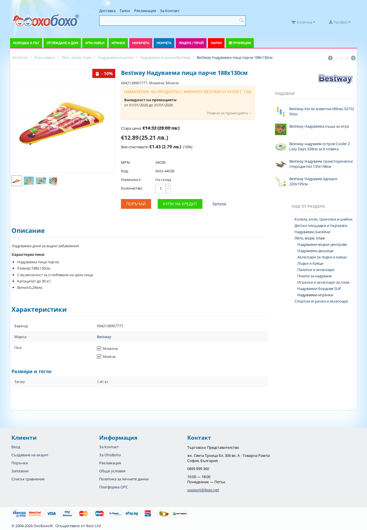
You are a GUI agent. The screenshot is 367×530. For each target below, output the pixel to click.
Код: (124, 171)
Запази (219, 203)
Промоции (242, 43)
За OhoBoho (110, 454)
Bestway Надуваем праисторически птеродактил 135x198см (321, 164)
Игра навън (94, 43)
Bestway (104, 336)
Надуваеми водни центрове (322, 244)
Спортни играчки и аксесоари (321, 301)
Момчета (164, 43)
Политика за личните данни (124, 479)
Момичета (140, 43)
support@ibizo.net (203, 489)
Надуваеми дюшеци (315, 250)
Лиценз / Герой (191, 43)
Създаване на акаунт (29, 454)
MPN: (125, 162)
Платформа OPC (113, 487)
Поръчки (19, 462)
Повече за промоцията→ (229, 113)
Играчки (118, 43)
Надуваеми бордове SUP (319, 288)
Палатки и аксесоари (315, 269)
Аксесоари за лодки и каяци (322, 257)
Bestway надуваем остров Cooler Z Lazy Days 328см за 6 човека (319, 146)
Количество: (132, 188)
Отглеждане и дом (62, 43)
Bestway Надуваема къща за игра (319, 126)
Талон (125, 10)
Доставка (107, 10)
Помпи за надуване (314, 275)
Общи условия (112, 471)
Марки (216, 43)
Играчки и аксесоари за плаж (323, 282)
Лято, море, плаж (309, 238)
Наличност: (131, 179)
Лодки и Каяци (310, 263)
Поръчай (136, 203)
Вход (15, 446)
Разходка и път (26, 43)
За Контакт (169, 10)
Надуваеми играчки (315, 294)
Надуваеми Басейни (312, 231)
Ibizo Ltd (93, 525)
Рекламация (145, 10)
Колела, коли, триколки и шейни (323, 219)
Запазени (19, 471)
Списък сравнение (27, 479)
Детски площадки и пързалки (320, 225)
